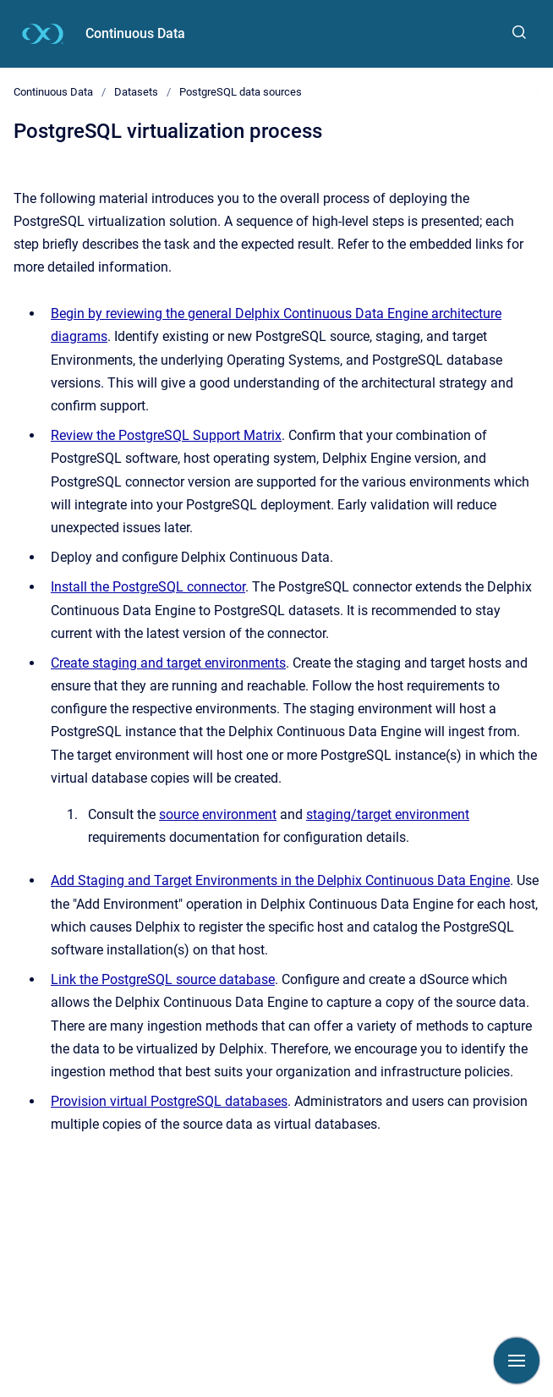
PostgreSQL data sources (240, 91)
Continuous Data (135, 33)
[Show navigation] (516, 1360)
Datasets (136, 91)
